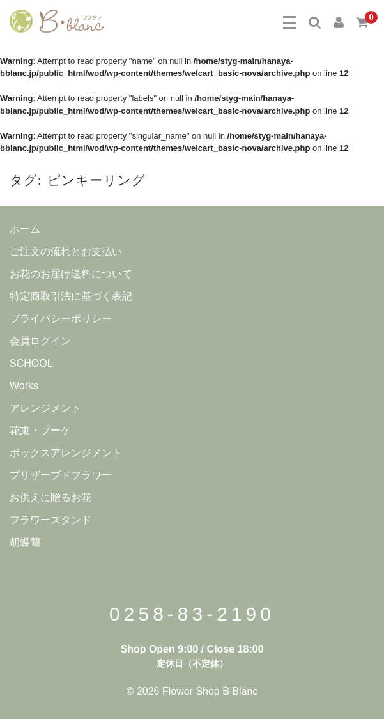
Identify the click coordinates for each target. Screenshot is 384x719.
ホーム (25, 229)
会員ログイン (40, 341)
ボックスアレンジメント (66, 452)
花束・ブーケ (40, 430)
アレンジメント (45, 408)
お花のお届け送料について (71, 273)
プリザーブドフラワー (61, 475)
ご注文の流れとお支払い (66, 251)
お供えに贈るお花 (50, 497)
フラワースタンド (50, 519)
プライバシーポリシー (61, 318)
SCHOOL (31, 363)
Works (24, 385)
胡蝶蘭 (25, 542)
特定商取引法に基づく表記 (71, 296)
